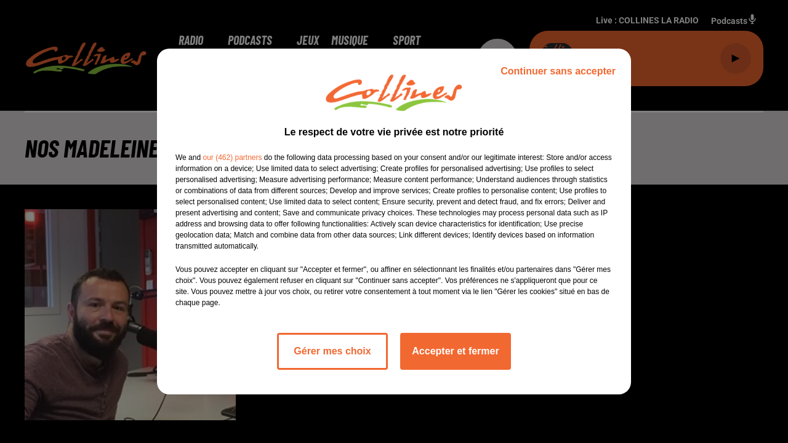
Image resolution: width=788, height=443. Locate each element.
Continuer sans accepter (558, 71)
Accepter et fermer (455, 351)
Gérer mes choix (332, 351)
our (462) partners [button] (232, 157)
